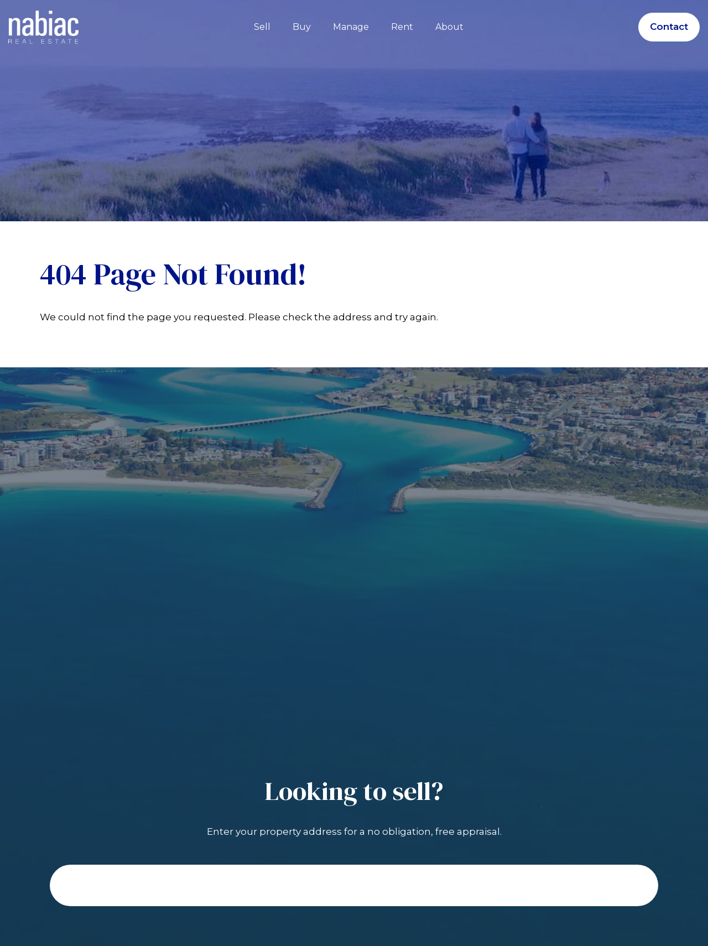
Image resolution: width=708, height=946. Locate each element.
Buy (302, 27)
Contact (669, 26)
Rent (402, 27)
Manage (351, 27)
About (449, 27)
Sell (262, 27)
